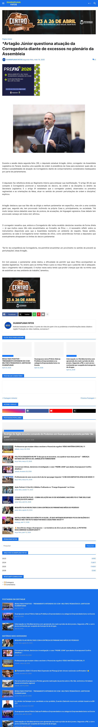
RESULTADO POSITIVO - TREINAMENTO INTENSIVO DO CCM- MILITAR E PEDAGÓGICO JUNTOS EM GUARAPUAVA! (16, 362)
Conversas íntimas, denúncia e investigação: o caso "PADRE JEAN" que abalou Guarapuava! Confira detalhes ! (53, 468)
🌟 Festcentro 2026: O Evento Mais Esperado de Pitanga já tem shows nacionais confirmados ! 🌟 (52, 671)
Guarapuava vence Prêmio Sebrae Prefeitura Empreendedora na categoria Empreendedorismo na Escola (47, 362)
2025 (49, 566)
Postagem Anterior (10, 398)
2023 (49, 558)
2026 (49, 570)
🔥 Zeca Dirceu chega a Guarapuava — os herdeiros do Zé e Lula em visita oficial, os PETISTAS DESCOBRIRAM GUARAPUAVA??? (50, 529)
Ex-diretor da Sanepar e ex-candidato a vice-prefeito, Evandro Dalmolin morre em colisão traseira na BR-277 (55, 702)
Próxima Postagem (88, 398)
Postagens (9, 582)
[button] (3, 3)
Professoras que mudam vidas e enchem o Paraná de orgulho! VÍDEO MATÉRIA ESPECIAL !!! (50, 446)
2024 (49, 562)
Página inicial (7, 39)
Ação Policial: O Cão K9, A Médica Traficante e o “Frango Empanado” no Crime (44, 487)
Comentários (9, 585)
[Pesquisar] (44, 545)
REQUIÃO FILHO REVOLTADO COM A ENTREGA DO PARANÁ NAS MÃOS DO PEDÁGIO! (47, 507)
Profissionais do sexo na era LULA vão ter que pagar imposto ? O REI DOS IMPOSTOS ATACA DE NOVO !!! (54, 477)
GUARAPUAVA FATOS (23, 323)
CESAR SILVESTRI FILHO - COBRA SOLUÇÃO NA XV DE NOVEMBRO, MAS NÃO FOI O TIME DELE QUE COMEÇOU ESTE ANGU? (53, 498)
